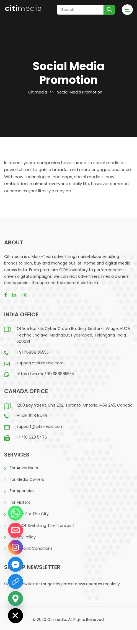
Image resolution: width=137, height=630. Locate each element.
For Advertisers (24, 468)
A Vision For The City (29, 514)
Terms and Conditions (31, 548)
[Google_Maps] (15, 598)
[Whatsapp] (15, 513)
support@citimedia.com (40, 363)
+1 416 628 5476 (32, 415)
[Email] (15, 530)
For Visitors (20, 502)
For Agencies (22, 490)
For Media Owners (27, 479)
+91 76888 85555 (33, 352)
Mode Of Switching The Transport (42, 525)
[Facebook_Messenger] (15, 564)
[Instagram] (15, 547)
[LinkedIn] (15, 581)
